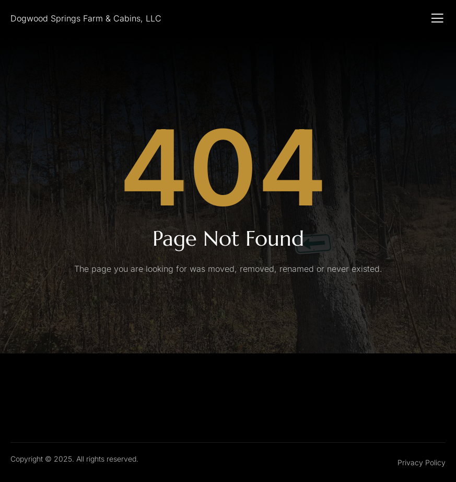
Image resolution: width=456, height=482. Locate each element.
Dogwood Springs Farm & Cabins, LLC (85, 18)
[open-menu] (437, 18)
